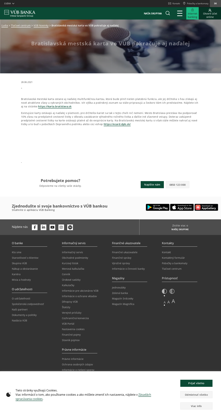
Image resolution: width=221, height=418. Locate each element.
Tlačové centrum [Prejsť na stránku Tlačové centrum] (172, 268)
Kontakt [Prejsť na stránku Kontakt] (166, 252)
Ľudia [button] (7, 3)
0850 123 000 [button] (178, 184)
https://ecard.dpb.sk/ (117, 124)
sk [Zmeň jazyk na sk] (215, 3)
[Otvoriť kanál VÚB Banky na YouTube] (52, 227)
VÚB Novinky (41, 25)
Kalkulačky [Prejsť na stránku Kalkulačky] (68, 285)
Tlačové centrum (21, 25)
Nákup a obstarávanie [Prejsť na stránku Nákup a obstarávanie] (25, 268)
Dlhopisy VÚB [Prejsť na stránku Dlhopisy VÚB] (70, 301)
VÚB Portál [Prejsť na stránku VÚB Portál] (68, 323)
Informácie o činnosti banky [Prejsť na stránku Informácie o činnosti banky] (128, 268)
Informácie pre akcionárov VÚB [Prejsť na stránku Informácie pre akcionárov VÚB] (80, 290)
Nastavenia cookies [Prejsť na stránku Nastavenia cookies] (73, 329)
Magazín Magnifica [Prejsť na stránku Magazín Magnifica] (123, 304)
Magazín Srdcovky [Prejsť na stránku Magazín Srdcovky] (122, 298)
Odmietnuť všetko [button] (196, 394)
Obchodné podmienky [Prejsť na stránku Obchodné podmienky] (75, 257)
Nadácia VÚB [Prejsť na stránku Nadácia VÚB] (19, 320)
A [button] (165, 302)
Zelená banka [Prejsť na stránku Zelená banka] (120, 293)
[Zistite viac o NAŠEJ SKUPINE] (178, 230)
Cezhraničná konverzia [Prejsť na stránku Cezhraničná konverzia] (75, 318)
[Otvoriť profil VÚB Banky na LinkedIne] (43, 227)
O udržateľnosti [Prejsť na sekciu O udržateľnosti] (22, 298)
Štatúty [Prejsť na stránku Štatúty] (66, 307)
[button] (168, 13)
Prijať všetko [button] (196, 383)
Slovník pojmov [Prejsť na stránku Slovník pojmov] (71, 340)
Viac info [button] (196, 406)
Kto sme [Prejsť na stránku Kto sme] (16, 252)
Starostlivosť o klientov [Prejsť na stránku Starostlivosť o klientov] (25, 257)
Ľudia (4, 25)
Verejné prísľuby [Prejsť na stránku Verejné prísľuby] (71, 312)
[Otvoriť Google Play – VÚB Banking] (158, 207)
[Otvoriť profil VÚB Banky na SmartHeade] (70, 227)
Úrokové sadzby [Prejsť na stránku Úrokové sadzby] (71, 279)
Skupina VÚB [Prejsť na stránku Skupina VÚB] (19, 263)
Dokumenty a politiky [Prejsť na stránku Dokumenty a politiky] (24, 315)
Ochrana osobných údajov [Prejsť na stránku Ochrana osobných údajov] (77, 364)
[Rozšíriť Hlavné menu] (180, 13)
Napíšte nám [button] (152, 184)
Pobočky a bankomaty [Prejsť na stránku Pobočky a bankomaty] (174, 263)
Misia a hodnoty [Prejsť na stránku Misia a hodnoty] (21, 279)
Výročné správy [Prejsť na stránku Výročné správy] (121, 263)
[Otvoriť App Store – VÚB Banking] (182, 207)
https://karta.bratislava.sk (54, 106)
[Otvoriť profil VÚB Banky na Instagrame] (61, 227)
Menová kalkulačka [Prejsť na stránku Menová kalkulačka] (73, 268)
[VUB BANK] (20, 13)
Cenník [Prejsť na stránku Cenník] (66, 274)
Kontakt (174, 3)
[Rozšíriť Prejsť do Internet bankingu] (192, 13)
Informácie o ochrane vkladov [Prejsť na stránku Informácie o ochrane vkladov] (79, 296)
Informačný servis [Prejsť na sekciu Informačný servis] (72, 252)
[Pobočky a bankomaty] (195, 3)
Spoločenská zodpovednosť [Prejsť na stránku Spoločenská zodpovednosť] (28, 304)
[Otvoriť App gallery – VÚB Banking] (206, 207)
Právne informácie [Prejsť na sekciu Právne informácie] (73, 359)
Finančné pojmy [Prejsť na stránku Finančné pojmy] (71, 334)
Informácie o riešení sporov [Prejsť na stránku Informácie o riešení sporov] (78, 370)
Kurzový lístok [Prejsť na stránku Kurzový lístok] (70, 263)
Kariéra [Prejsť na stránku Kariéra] (16, 274)
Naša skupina (153, 13)
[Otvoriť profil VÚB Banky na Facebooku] (35, 227)
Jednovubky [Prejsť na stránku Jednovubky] (119, 287)
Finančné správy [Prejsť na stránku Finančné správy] (121, 257)
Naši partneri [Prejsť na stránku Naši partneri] (20, 309)
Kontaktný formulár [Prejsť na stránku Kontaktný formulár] (173, 257)
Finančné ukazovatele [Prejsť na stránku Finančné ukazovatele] (124, 252)
